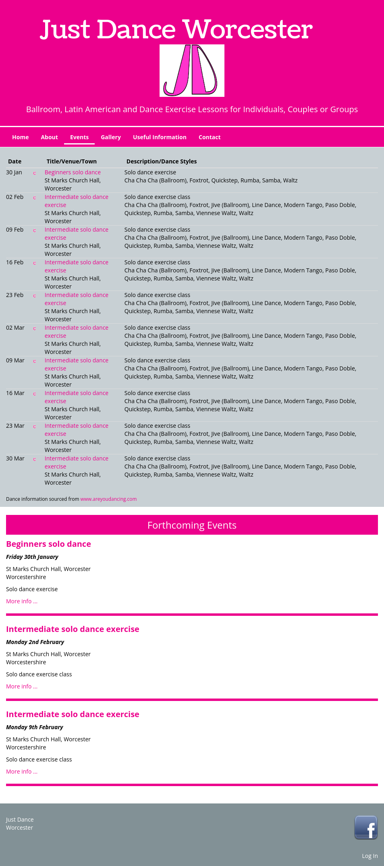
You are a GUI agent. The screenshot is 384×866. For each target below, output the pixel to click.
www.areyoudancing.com (109, 499)
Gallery (111, 137)
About (49, 137)
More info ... (21, 601)
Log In (370, 856)
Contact (210, 137)
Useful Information (160, 137)
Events (79, 137)
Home (20, 137)
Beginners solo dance (73, 172)
